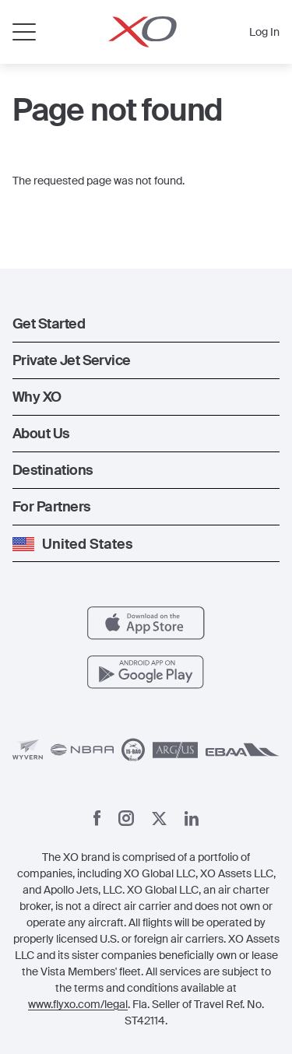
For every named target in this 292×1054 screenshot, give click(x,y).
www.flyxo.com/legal (78, 1004)
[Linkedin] (192, 818)
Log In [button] (264, 32)
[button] (146, 323)
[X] (159, 818)
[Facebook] (97, 818)
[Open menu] (24, 32)
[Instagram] (126, 818)
